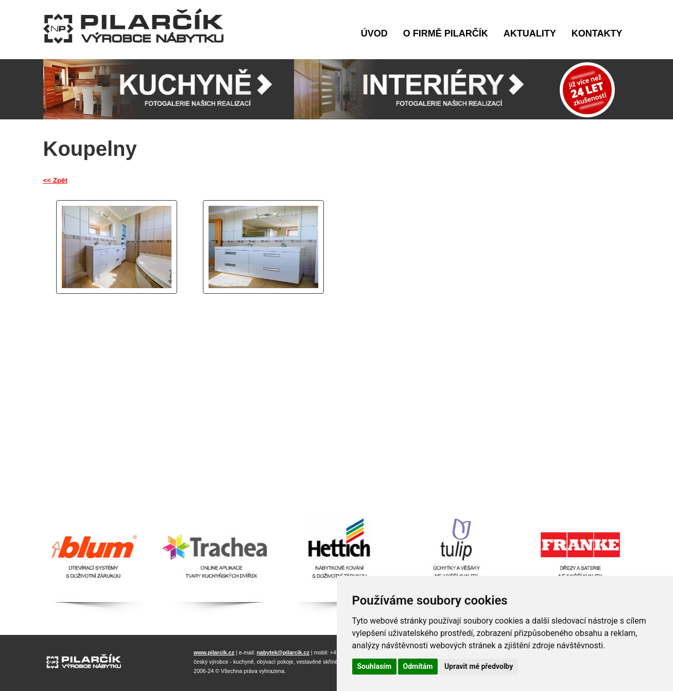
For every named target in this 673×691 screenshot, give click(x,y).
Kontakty (597, 33)
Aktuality (530, 33)
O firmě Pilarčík (445, 33)
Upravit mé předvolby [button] (478, 666)
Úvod (374, 33)
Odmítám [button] (418, 666)
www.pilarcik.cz (214, 652)
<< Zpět (55, 180)
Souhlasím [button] (374, 666)
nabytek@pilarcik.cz (283, 652)
